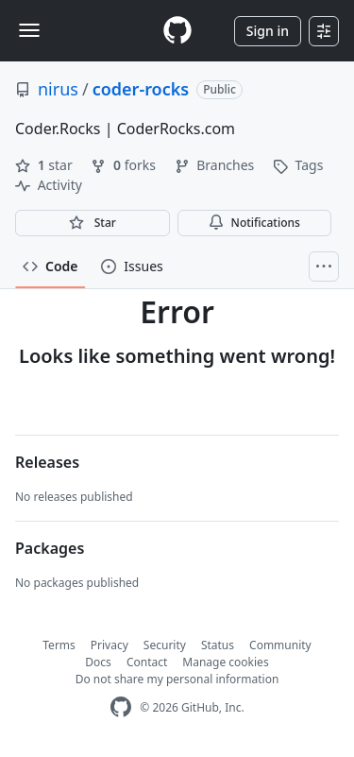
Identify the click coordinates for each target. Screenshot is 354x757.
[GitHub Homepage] (121, 707)
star (45, 165)
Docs (98, 662)
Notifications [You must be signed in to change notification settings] (254, 223)
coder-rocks (141, 88)
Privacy (109, 645)
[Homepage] (177, 30)
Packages (49, 548)
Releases (47, 462)
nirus (58, 88)
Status (217, 645)
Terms (59, 645)
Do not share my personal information (177, 679)
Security (164, 645)
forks (125, 165)
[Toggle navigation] (29, 30)
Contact (146, 662)
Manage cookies (225, 662)
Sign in (267, 31)
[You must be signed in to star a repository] (92, 223)
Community (280, 645)
